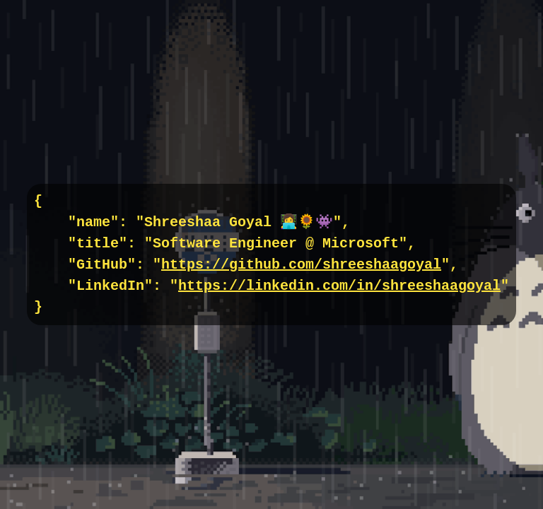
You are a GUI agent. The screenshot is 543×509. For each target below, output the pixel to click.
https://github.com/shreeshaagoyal (301, 265)
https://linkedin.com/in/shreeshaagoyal (339, 286)
